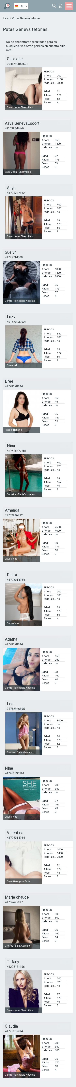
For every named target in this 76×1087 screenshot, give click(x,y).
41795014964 (16, 580)
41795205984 (14, 1031)
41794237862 (16, 193)
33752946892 (14, 515)
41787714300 (14, 257)
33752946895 (16, 709)
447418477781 (16, 451)
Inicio (6, 18)
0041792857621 (17, 64)
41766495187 (14, 902)
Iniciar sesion (60, 6)
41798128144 (14, 386)
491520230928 (16, 322)
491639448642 (14, 128)
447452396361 (14, 773)
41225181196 (16, 967)
